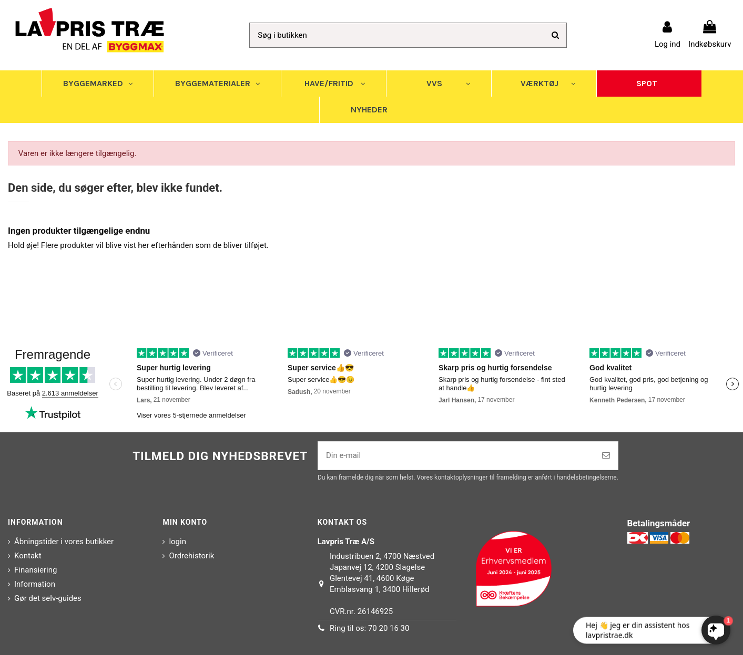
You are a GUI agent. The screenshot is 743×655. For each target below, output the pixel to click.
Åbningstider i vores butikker (64, 541)
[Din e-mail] (456, 456)
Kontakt (28, 555)
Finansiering (35, 570)
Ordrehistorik (191, 555)
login (177, 541)
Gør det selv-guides (48, 598)
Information (34, 584)
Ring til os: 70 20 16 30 (370, 628)
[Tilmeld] (606, 456)
